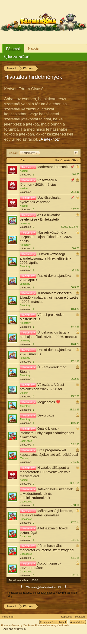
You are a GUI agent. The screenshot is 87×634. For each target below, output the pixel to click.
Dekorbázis (45, 415)
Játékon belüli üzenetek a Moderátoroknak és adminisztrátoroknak (46, 493)
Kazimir (24, 170)
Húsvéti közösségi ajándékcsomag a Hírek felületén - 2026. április (45, 258)
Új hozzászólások (16, 57)
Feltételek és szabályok (53, 622)
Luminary (25, 223)
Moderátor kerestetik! (53, 167)
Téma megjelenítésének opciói (43, 587)
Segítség (80, 616)
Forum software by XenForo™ (52, 625)
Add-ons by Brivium (14, 628)
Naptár (33, 48)
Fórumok (13, 49)
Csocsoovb (26, 501)
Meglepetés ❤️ (48, 402)
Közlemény (29, 153)
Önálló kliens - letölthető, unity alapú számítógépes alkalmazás (47, 433)
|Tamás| (24, 458)
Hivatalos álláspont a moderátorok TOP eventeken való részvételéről (45, 472)
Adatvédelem (77, 622)
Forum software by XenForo (18, 625)
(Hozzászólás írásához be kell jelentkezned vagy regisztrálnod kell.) (41, 594)
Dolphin (24, 392)
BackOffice (26, 440)
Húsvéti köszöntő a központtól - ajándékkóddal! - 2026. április (46, 237)
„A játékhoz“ (49, 139)
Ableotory (25, 244)
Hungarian (8, 616)
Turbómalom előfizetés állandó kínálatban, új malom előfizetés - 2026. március (49, 297)
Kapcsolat (66, 616)
